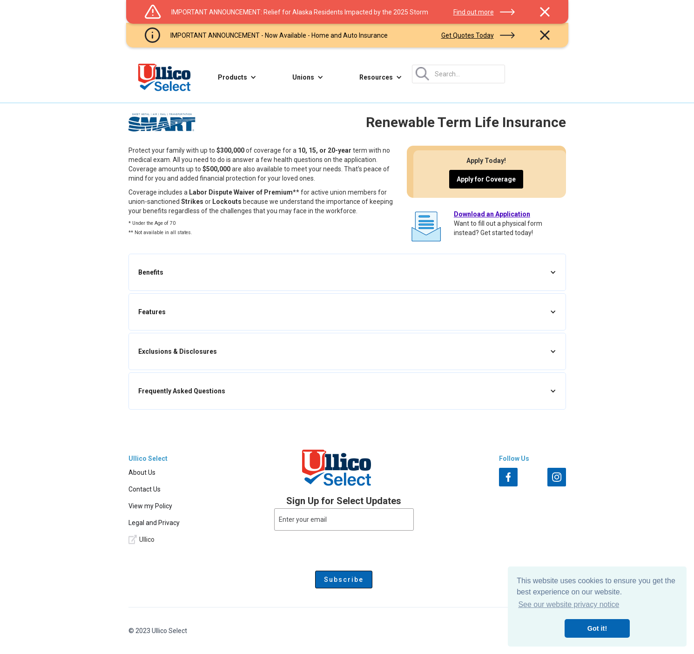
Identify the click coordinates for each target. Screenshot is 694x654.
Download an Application (492, 214)
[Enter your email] (344, 519)
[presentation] (344, 549)
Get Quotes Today (467, 35)
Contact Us (144, 489)
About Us (141, 472)
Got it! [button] (597, 628)
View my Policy (150, 506)
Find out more (473, 12)
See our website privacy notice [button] (568, 604)
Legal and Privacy (154, 522)
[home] (164, 77)
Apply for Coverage (486, 179)
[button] (237, 77)
